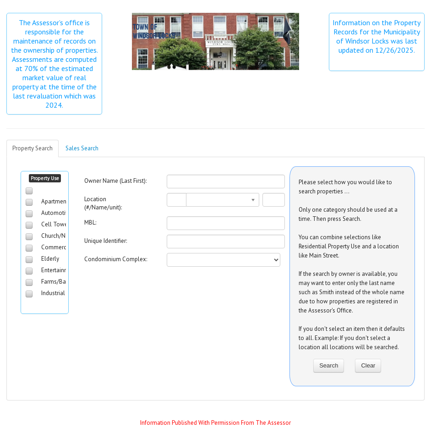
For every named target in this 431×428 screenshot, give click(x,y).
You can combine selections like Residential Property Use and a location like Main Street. (349, 246)
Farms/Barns (57, 281)
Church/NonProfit (63, 236)
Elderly (50, 259)
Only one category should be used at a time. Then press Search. (348, 214)
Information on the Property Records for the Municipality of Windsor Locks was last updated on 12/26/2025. (377, 36)
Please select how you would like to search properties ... (345, 186)
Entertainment (59, 270)
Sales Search (81, 148)
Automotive (56, 213)
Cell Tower (55, 224)
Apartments (56, 201)
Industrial (53, 293)
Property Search (32, 148)
